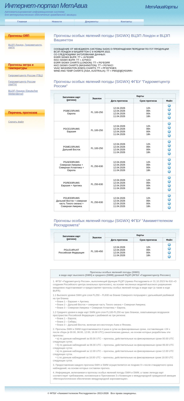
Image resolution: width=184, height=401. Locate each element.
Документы (91, 21)
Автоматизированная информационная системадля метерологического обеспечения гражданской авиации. (41, 13)
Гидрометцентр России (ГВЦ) (25, 75)
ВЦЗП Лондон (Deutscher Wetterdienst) (23, 92)
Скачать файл (16, 121)
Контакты (126, 21)
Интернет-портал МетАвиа (46, 5)
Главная (22, 21)
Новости (57, 21)
